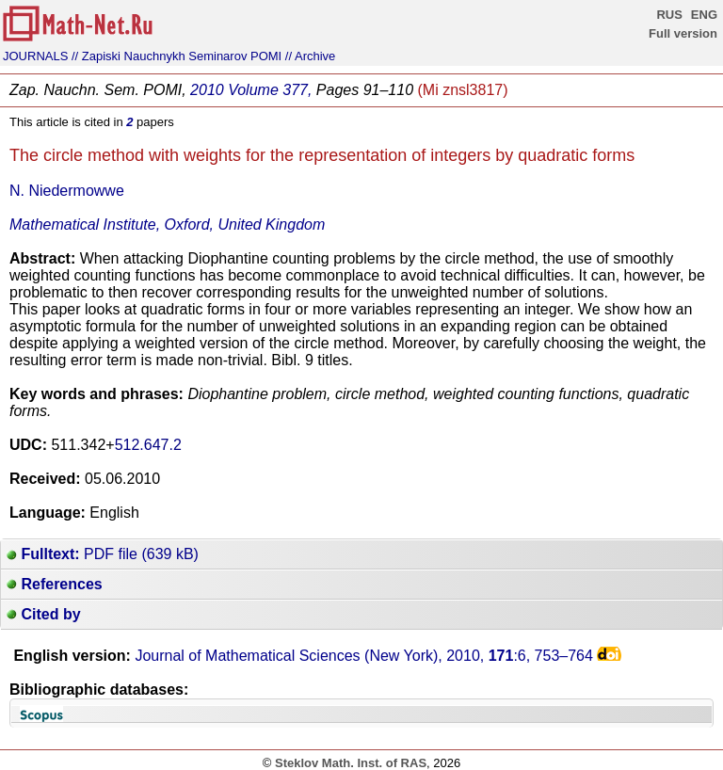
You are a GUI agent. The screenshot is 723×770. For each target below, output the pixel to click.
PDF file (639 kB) (103, 554)
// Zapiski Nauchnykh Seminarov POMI (176, 56)
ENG (704, 15)
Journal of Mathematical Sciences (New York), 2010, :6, (364, 656)
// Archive (310, 56)
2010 (207, 90)
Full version (683, 33)
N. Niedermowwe (66, 191)
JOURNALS (35, 56)
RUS (669, 15)
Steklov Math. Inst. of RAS (350, 763)
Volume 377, (270, 90)
